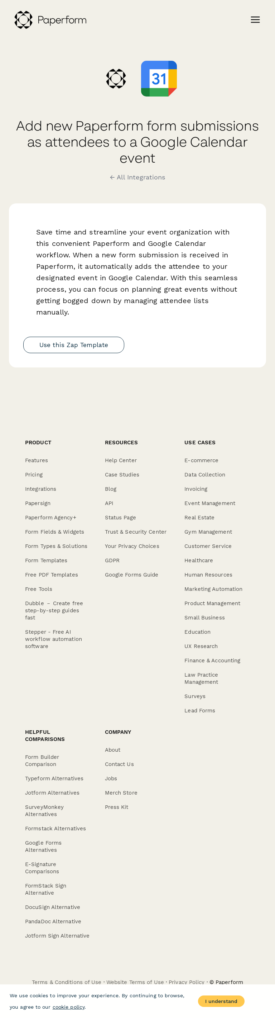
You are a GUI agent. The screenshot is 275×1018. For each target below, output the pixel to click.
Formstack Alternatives (55, 828)
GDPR (112, 560)
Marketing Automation (213, 589)
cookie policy (69, 1007)
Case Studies (122, 474)
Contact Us (119, 764)
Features (36, 460)
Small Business (204, 617)
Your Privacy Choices (132, 546)
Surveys (195, 696)
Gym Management (208, 532)
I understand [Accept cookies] (221, 1001)
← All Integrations (137, 177)
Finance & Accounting (212, 660)
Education (197, 632)
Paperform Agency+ (50, 517)
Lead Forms (199, 710)
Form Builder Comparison (42, 760)
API (109, 503)
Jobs (111, 778)
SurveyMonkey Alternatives (44, 810)
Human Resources (208, 575)
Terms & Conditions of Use (67, 982)
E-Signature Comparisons (42, 868)
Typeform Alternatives (54, 778)
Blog (110, 489)
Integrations (40, 489)
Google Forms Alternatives (43, 846)
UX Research (201, 646)
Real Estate (199, 517)
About (113, 750)
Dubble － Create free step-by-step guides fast (54, 610)
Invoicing (195, 489)
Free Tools (38, 589)
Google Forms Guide (132, 575)
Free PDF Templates (51, 575)
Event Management (209, 503)
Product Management (212, 603)
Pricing (34, 474)
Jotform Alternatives (52, 793)
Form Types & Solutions (56, 546)
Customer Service (208, 546)
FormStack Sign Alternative (45, 889)
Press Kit (117, 807)
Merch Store (121, 793)
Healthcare (198, 560)
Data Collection (204, 474)
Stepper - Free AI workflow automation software (53, 639)
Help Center (121, 460)
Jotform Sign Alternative (57, 936)
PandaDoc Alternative (53, 921)
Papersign (37, 503)
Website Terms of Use (135, 982)
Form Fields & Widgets (54, 532)
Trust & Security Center (136, 532)
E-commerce (201, 460)
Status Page (120, 517)
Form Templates (46, 560)
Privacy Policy (186, 982)
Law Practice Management (201, 678)
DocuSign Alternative (52, 907)
